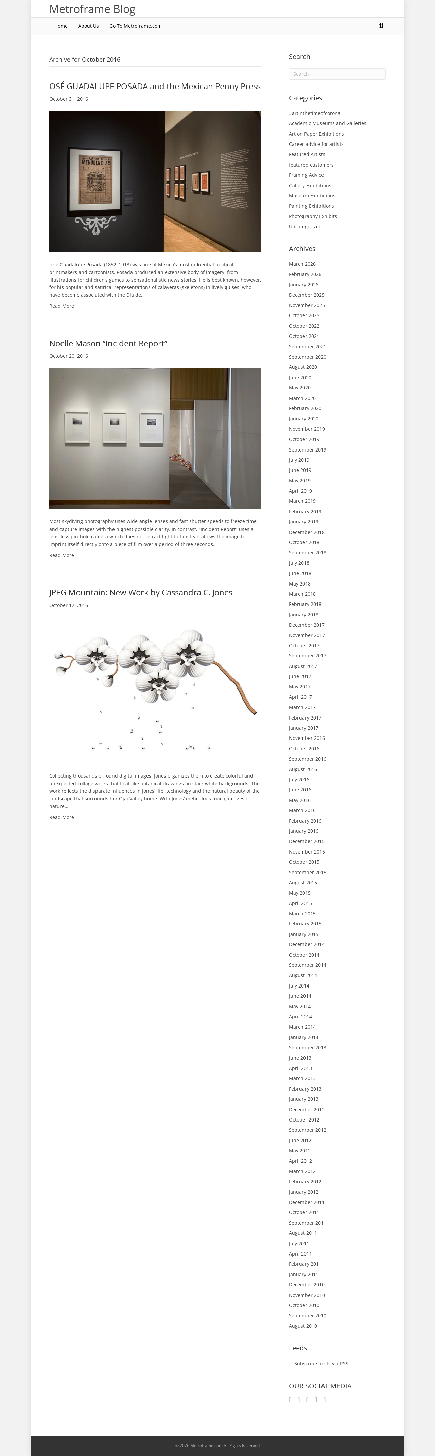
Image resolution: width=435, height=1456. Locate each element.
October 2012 (304, 1119)
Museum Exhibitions (312, 195)
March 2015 (302, 913)
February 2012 (305, 1181)
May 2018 (300, 583)
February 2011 (305, 1264)
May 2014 (300, 1006)
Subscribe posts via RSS (321, 1363)
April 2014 (300, 1016)
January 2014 (303, 1037)
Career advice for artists (316, 144)
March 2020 (302, 398)
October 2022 (304, 326)
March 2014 (302, 1026)
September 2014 (307, 965)
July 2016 (299, 779)
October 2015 (304, 862)
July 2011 (299, 1243)
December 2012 (307, 1109)
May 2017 (300, 686)
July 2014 (299, 985)
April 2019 (300, 490)
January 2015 (303, 934)
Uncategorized (305, 226)
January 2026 (303, 284)
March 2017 (302, 707)
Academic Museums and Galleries (327, 123)
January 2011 (303, 1274)
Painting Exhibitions (311, 206)
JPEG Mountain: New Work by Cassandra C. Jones (140, 592)
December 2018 (307, 532)
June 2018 (300, 573)
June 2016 (300, 789)
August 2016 (303, 769)
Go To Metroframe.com (135, 26)
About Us (88, 26)
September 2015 (307, 872)
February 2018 (305, 604)
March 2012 (302, 1171)
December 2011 (307, 1202)
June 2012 (300, 1140)
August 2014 (303, 975)
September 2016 (307, 758)
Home (61, 26)
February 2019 (305, 511)
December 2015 (307, 841)
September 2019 (307, 449)
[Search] (381, 25)
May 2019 (300, 480)
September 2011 (307, 1223)
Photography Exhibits (313, 216)
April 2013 (300, 1068)
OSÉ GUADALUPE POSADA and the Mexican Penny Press (155, 86)
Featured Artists (307, 154)
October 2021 (304, 336)
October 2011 (304, 1212)
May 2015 (300, 892)
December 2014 (307, 944)
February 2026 (305, 274)
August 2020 (303, 367)
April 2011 (300, 1253)
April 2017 (300, 697)
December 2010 (307, 1284)
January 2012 (303, 1192)
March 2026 (302, 264)
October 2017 (304, 645)
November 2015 (307, 851)
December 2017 (307, 624)
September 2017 (307, 655)
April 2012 (300, 1160)
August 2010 (303, 1326)
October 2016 (304, 748)
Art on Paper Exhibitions (316, 134)
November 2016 (307, 738)
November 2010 (307, 1295)
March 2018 (302, 594)
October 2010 (304, 1305)
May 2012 (300, 1150)
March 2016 (302, 810)
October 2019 (304, 439)
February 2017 (305, 717)
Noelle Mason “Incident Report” (108, 343)
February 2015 (305, 923)
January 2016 (303, 831)
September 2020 (307, 356)
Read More (61, 306)
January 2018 (303, 614)
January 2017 (303, 728)
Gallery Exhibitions (310, 185)
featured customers (311, 164)
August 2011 (303, 1233)
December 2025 (307, 295)
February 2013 (305, 1089)
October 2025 (304, 315)
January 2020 (303, 418)
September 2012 (307, 1130)
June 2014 (300, 996)
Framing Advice (306, 175)
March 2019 (302, 501)
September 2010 (307, 1315)
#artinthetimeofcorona (315, 113)
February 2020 (305, 408)
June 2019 (300, 470)
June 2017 (300, 676)
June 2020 (300, 377)
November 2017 (307, 635)
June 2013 (300, 1058)
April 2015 (300, 903)
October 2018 (304, 542)
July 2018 (299, 563)
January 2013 (303, 1099)
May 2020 (300, 387)
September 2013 (307, 1047)
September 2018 (307, 552)
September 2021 (307, 346)
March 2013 (302, 1078)
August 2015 (303, 882)
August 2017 (303, 666)
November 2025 (307, 305)
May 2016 (300, 800)
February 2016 (305, 821)
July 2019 (299, 460)
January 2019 (303, 521)
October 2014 (304, 955)
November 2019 (307, 429)
